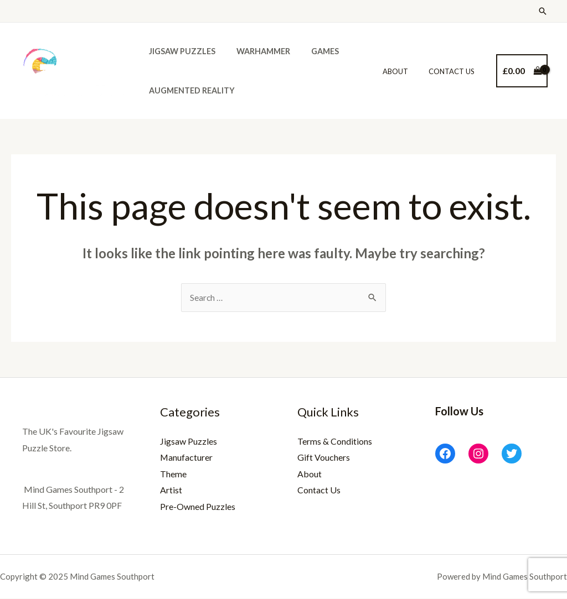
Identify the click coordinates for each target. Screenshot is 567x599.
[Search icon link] (543, 11)
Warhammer (255, 51)
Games (312, 51)
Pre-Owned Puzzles (197, 507)
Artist (171, 491)
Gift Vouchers (323, 457)
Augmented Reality (189, 90)
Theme (173, 474)
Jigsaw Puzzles (179, 51)
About (404, 71)
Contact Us (455, 71)
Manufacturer (186, 457)
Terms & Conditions (334, 441)
